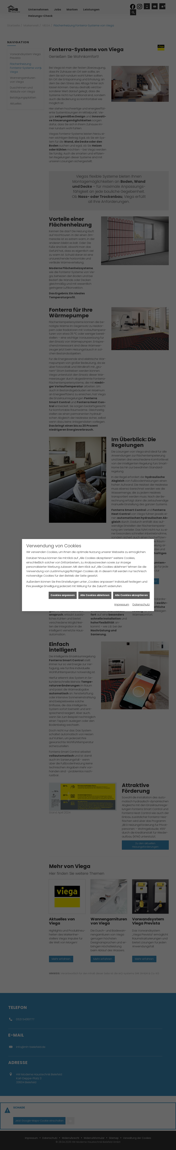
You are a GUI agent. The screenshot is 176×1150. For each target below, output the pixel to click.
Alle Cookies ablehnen (94, 595)
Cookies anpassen (63, 595)
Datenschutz (141, 604)
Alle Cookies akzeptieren (131, 595)
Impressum (121, 604)
